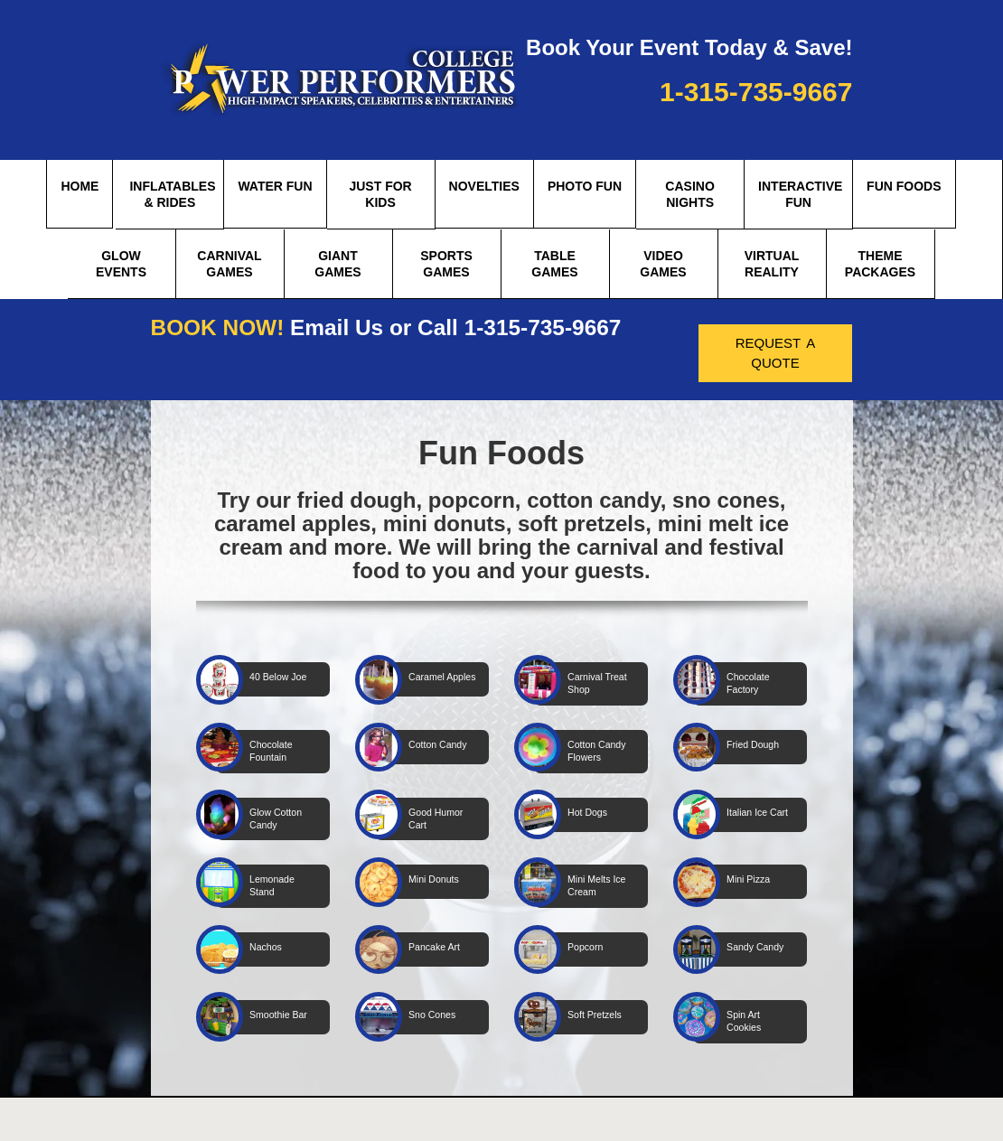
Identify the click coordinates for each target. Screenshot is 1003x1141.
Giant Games (337, 263)
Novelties (484, 186)
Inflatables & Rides (172, 194)
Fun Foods (904, 186)
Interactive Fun (800, 194)
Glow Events (121, 263)
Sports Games (446, 263)
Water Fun (275, 186)
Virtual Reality (772, 263)
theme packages (880, 263)
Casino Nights (689, 194)
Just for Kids (380, 194)
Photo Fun (585, 186)
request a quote (776, 351)
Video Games (663, 263)
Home (79, 186)
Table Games (554, 263)
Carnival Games (229, 263)
